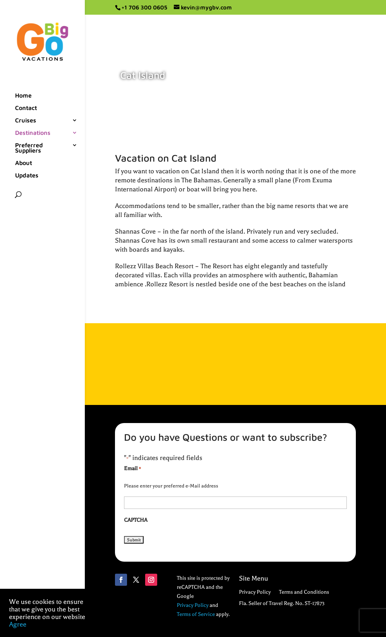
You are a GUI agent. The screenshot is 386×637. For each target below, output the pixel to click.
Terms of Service (196, 614)
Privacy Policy (192, 605)
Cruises (25, 121)
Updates (26, 176)
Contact (26, 108)
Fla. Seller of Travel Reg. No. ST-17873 (282, 603)
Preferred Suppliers (29, 148)
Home (23, 96)
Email (132, 469)
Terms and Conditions (304, 592)
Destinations (33, 133)
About (23, 163)
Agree (17, 624)
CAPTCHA (135, 520)
